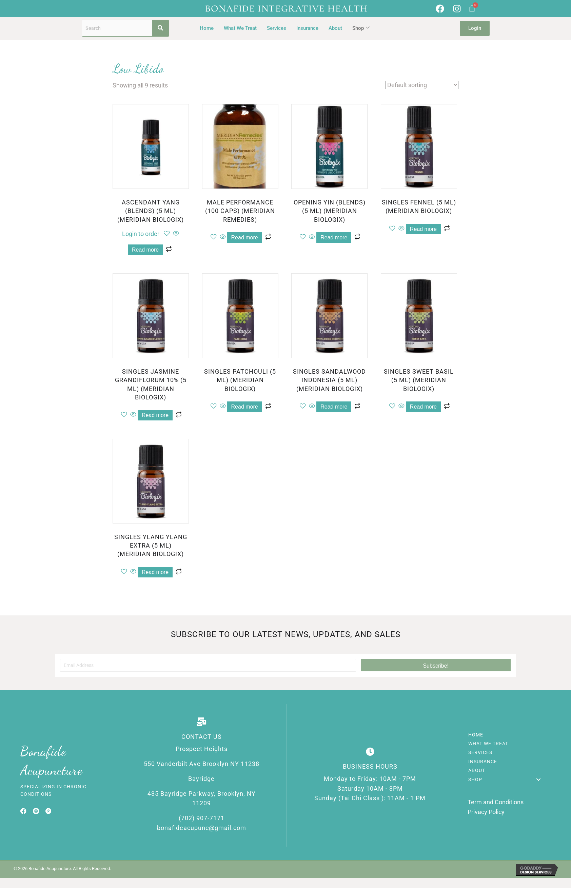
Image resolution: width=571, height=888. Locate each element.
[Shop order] (422, 85)
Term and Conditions (496, 802)
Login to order (140, 233)
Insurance (307, 28)
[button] (436, 665)
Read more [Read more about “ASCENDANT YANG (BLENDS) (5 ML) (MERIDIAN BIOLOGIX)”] (145, 250)
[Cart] (472, 8)
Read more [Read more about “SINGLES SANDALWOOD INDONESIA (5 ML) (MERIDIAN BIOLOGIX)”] (333, 407)
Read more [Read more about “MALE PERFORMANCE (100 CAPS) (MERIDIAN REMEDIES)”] (244, 237)
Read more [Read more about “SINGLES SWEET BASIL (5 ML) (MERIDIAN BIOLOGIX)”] (423, 407)
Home (207, 28)
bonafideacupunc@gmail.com (201, 827)
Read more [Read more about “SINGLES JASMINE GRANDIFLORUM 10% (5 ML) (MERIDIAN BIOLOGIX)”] (155, 415)
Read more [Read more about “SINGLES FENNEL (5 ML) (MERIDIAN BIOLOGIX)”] (423, 229)
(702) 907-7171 (201, 818)
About (335, 28)
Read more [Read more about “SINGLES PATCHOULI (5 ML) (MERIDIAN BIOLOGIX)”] (244, 407)
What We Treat (240, 28)
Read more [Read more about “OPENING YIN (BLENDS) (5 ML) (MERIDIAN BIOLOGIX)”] (333, 237)
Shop (361, 28)
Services (276, 28)
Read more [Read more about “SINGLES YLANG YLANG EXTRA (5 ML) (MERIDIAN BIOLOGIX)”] (155, 572)
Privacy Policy (486, 811)
